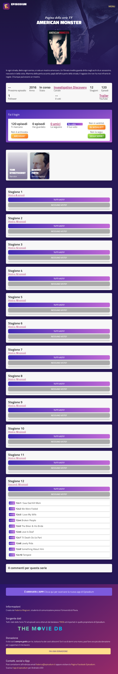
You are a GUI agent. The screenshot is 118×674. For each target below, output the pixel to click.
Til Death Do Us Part (29, 537)
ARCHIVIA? (19, 136)
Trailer (103, 95)
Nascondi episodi (18, 484)
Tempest (23, 555)
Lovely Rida (24, 543)
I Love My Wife (26, 514)
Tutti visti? (59, 199)
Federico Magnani (22, 610)
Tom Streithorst (18, 171)
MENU (112, 6)
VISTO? (11, 503)
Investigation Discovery (70, 87)
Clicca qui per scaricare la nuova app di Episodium (59, 591)
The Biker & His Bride (29, 526)
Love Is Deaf (25, 532)
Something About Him (30, 549)
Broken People (26, 520)
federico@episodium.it (45, 664)
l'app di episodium (20, 667)
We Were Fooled (27, 508)
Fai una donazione (58, 651)
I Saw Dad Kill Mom (28, 503)
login (16, 114)
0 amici (56, 123)
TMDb (61, 622)
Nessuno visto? (59, 205)
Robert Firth (37, 171)
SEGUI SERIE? (97, 136)
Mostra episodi (16, 195)
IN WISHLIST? (97, 127)
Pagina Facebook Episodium (83, 664)
